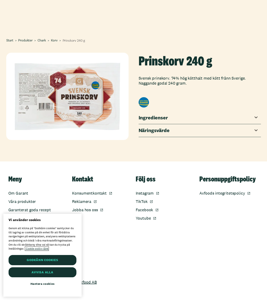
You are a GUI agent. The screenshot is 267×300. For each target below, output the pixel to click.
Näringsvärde (154, 131)
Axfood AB (87, 282)
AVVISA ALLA (42, 272)
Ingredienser (153, 118)
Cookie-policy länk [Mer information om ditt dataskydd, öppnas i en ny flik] (36, 248)
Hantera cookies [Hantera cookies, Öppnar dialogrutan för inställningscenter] (42, 284)
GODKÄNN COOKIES (42, 260)
